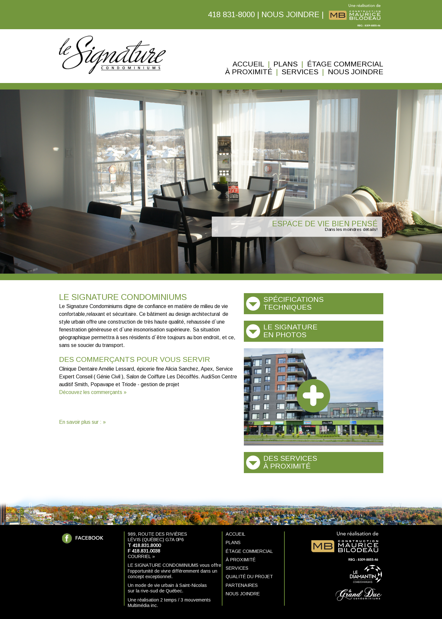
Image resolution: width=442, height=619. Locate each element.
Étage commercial (345, 64)
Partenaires (242, 585)
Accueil (248, 64)
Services (299, 72)
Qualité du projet (249, 576)
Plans (285, 64)
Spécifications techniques (293, 303)
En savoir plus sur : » (82, 422)
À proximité (248, 72)
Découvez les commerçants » (92, 392)
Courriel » (141, 556)
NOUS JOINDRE (290, 14)
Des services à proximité (290, 462)
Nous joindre (355, 72)
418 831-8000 (231, 14)
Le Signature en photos (290, 331)
